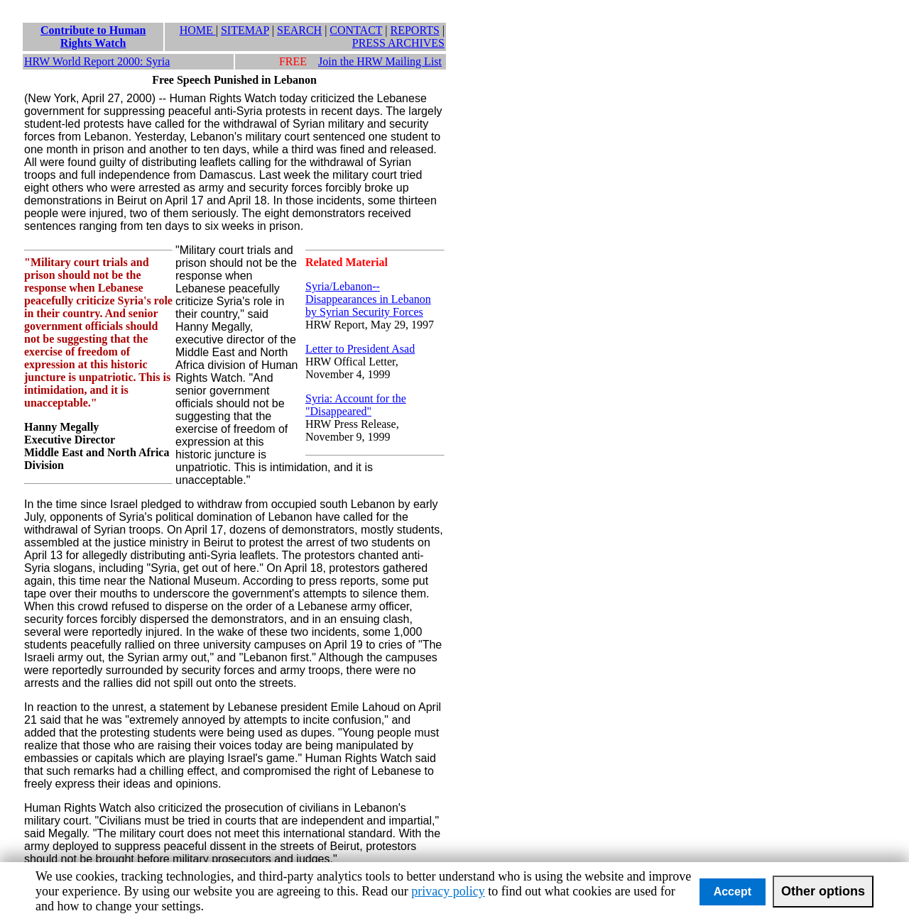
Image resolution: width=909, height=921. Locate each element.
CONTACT (356, 30)
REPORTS (415, 30)
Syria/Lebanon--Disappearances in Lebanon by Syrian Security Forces (368, 299)
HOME (198, 30)
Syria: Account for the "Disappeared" (355, 404)
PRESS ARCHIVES (398, 43)
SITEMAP (245, 30)
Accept (732, 892)
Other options (823, 891)
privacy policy (447, 891)
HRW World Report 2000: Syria (97, 61)
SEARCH (299, 30)
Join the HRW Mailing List (380, 61)
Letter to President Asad (360, 349)
